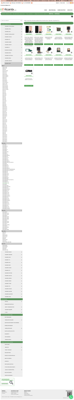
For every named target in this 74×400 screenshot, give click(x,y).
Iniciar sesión (62, 2)
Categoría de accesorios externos (41, 13)
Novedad (57, 14)
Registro (57, 2)
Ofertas (51, 14)
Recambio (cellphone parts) (7, 13)
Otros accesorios (29, 13)
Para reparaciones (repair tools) (19, 13)
